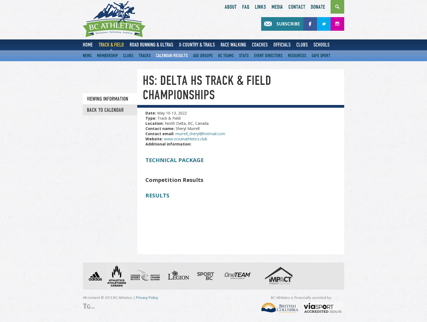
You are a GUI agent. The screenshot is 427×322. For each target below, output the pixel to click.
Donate (318, 7)
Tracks (145, 55)
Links (260, 7)
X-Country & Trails (197, 45)
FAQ (245, 7)
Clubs (302, 45)
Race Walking (233, 45)
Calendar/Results (172, 55)
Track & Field (111, 45)
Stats (244, 55)
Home (88, 45)
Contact (296, 7)
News (87, 55)
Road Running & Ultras (151, 45)
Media (277, 7)
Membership (107, 55)
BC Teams (226, 55)
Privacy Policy (147, 297)
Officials (282, 45)
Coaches (260, 45)
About (231, 7)
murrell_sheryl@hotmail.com (200, 133)
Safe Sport (321, 55)
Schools (321, 45)
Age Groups (203, 55)
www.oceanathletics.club (185, 138)
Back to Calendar (105, 110)
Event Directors (268, 55)
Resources (297, 55)
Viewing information (107, 99)
